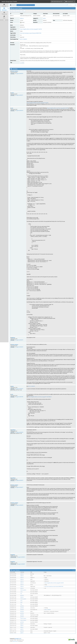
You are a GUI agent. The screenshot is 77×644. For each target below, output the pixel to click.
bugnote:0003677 (19, 388)
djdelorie (22, 18)
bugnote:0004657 (21, 564)
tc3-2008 (22, 62)
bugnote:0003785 (19, 396)
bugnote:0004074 (19, 432)
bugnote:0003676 (19, 347)
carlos (12, 92)
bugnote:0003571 (19, 95)
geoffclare (13, 429)
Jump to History (21, 10)
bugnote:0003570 (19, 73)
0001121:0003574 (31, 386)
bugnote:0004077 (19, 487)
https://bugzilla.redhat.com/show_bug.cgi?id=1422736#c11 (40, 396)
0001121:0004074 (23, 39)
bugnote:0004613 (21, 557)
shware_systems (14, 71)
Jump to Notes (14, 10)
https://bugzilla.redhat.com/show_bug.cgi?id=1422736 (31, 29)
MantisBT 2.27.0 (18, 638)
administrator (15, 641)
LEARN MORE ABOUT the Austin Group (27, 5)
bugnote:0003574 (19, 110)
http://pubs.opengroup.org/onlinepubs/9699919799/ (30, 33)
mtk (12, 108)
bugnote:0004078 (19, 505)
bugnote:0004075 (19, 480)
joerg (12, 386)
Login (18, 5)
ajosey (44, 18)
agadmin (13, 554)
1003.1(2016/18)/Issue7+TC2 (57, 1)
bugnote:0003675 (19, 340)
